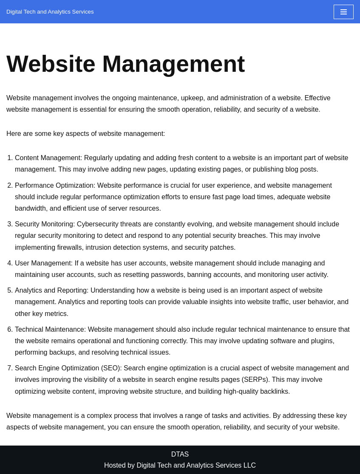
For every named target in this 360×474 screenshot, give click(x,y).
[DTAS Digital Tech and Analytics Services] (50, 11)
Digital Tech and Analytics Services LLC (196, 465)
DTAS (180, 454)
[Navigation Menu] (344, 12)
